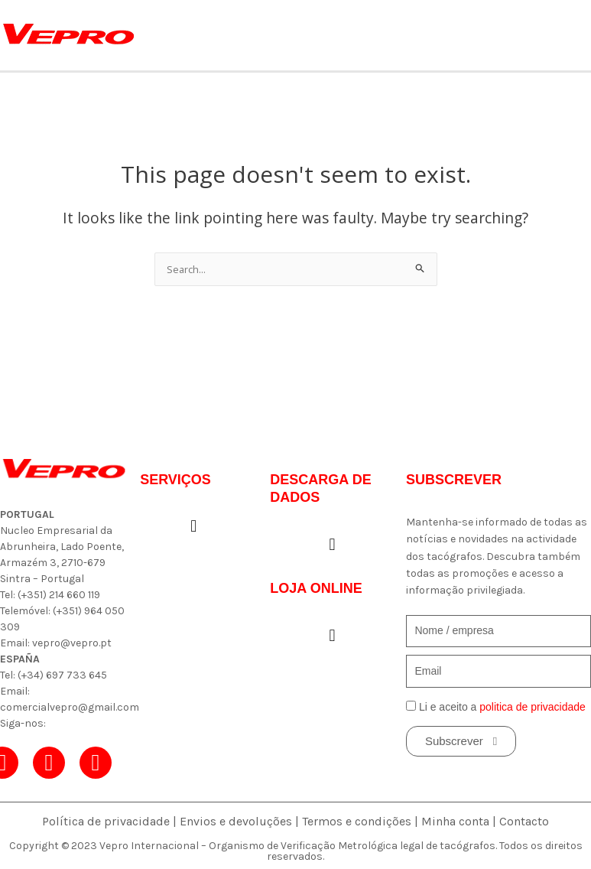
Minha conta (455, 821)
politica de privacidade (532, 707)
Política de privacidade (106, 821)
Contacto (524, 821)
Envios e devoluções (236, 821)
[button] (194, 526)
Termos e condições (356, 821)
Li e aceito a (502, 707)
